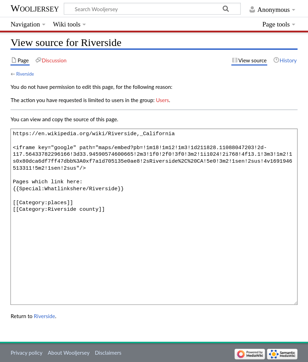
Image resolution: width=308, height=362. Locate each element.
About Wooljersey (69, 352)
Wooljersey (34, 8)
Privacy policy (26, 352)
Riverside (25, 74)
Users (162, 100)
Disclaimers (108, 352)
